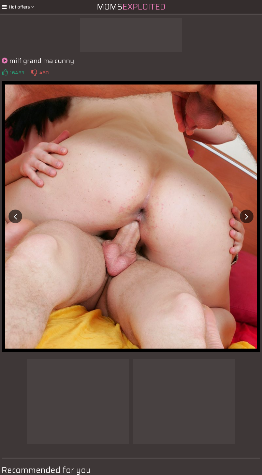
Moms (131, 6)
